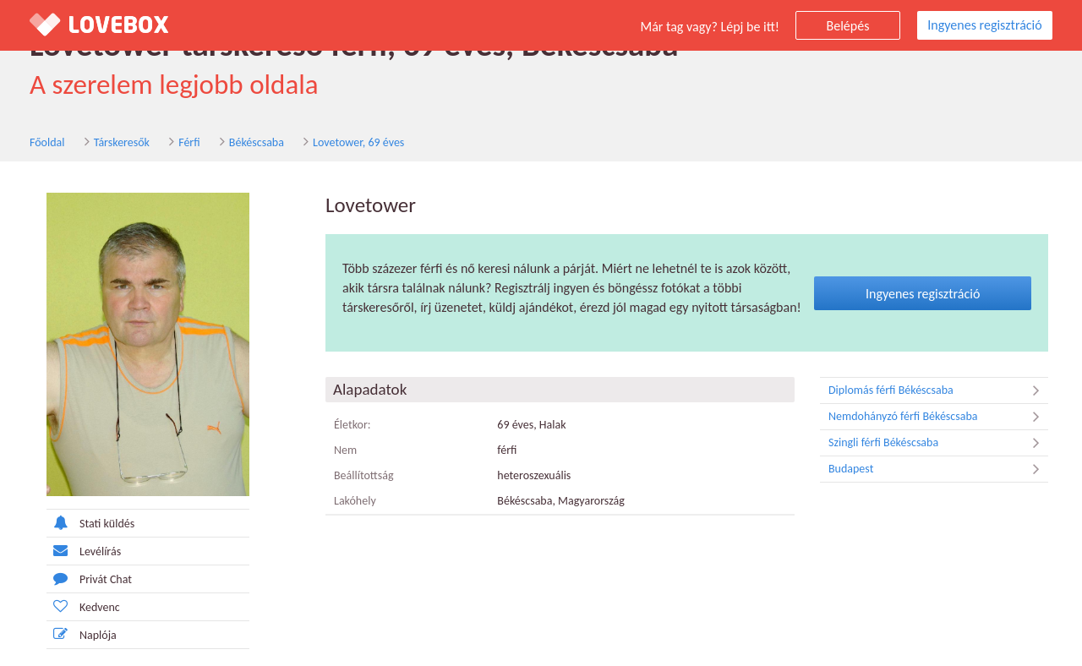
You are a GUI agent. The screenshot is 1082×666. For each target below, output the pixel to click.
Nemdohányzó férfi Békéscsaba (938, 416)
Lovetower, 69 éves (358, 142)
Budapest (938, 469)
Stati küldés (90, 523)
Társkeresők (122, 142)
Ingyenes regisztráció (984, 25)
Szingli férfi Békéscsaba (938, 442)
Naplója (81, 634)
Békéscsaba (256, 142)
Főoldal (47, 142)
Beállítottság (364, 475)
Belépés (848, 26)
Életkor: (352, 425)
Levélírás (83, 551)
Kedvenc (83, 606)
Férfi (188, 142)
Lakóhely (355, 501)
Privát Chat (89, 578)
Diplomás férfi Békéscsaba (938, 390)
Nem (345, 450)
